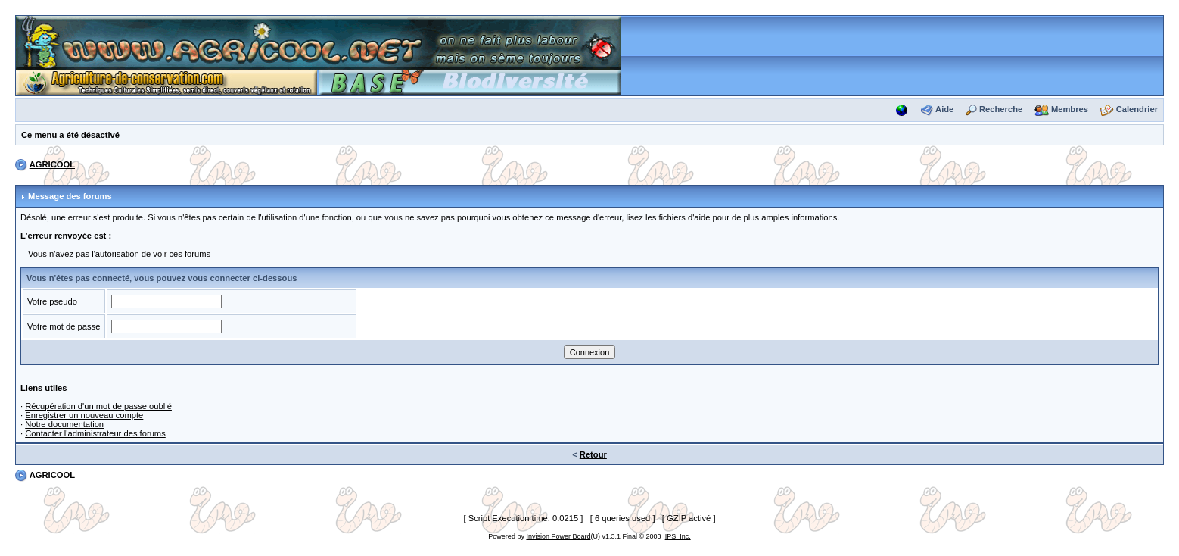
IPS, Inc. (678, 536)
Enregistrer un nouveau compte (84, 415)
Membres (1069, 109)
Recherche (1000, 109)
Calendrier (1137, 109)
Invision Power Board (558, 536)
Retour (593, 454)
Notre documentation (64, 424)
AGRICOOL (52, 164)
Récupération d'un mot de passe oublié (98, 406)
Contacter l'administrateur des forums (95, 433)
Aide (944, 109)
